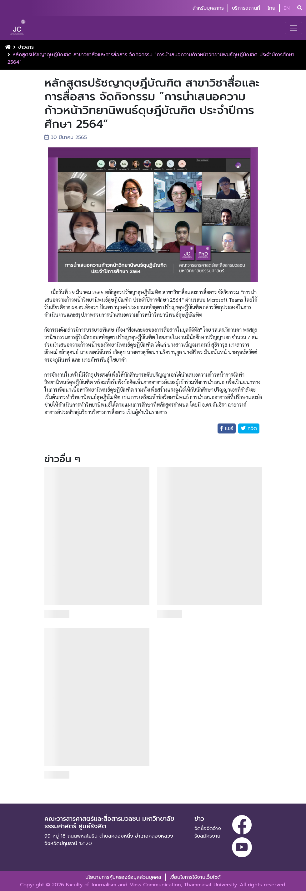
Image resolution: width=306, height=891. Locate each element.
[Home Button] (8, 47)
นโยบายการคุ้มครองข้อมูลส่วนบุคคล (123, 877)
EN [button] (286, 8)
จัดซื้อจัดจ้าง (207, 828)
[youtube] (242, 847)
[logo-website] (18, 28)
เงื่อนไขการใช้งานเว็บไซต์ (195, 877)
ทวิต (251, 428)
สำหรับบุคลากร (208, 8)
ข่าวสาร (26, 47)
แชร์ (228, 428)
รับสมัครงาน (207, 836)
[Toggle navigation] (293, 28)
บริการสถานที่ (246, 8)
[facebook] (242, 825)
